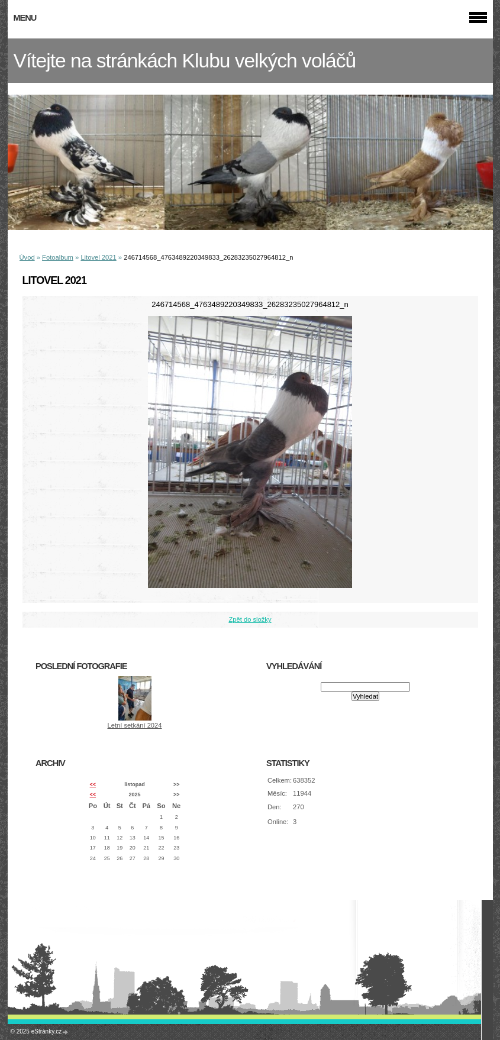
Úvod (27, 257)
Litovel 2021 (98, 257)
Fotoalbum (57, 257)
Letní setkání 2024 (134, 725)
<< (93, 784)
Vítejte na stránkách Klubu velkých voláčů (185, 61)
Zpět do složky (249, 619)
